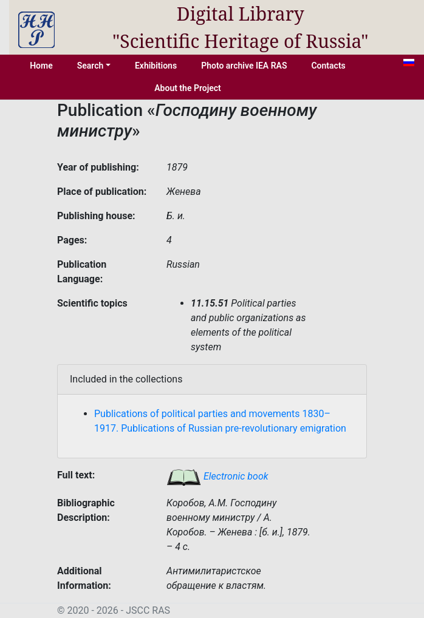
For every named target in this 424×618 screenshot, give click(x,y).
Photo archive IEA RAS (244, 65)
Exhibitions (156, 65)
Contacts (328, 65)
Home (41, 65)
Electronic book (217, 476)
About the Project (187, 88)
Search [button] (90, 65)
